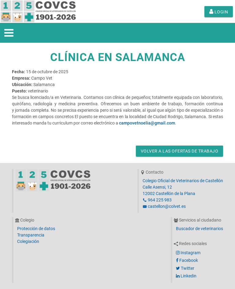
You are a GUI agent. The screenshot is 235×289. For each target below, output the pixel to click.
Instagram (188, 252)
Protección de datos (36, 228)
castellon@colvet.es (164, 206)
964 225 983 (157, 199)
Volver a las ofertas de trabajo (179, 151)
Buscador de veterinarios (199, 228)
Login (218, 11)
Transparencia (30, 235)
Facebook (187, 260)
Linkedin (186, 275)
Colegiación (28, 241)
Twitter (185, 268)
